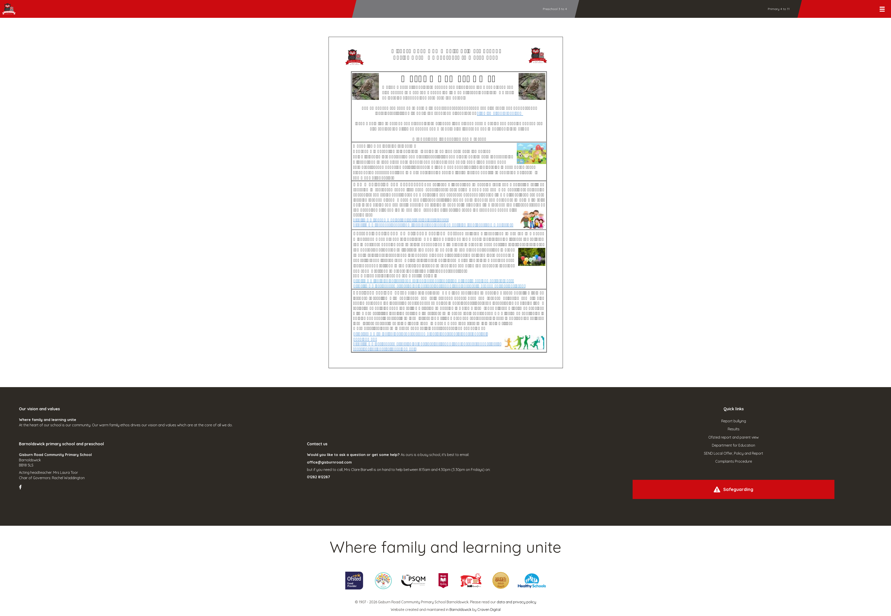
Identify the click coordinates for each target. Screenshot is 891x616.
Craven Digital (489, 609)
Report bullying (733, 421)
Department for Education (733, 445)
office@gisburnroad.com (329, 462)
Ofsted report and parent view (733, 437)
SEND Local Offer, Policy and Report (733, 453)
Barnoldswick (460, 609)
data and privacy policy (516, 602)
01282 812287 (318, 477)
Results (734, 429)
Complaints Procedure (733, 461)
